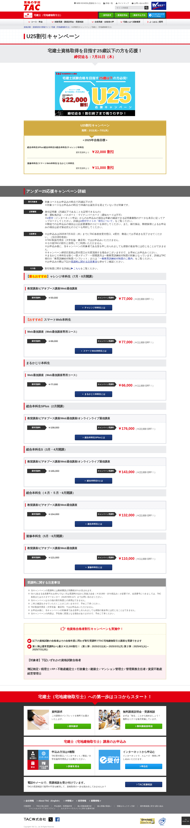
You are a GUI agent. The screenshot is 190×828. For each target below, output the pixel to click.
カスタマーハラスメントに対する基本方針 (78, 808)
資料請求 (107, 15)
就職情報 (95, 801)
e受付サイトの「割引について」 (97, 221)
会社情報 (30, 801)
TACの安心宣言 (42, 806)
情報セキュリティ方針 (126, 806)
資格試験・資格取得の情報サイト (37, 27)
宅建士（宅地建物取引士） (48, 15)
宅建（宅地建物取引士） (61, 27)
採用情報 (82, 801)
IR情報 (68, 801)
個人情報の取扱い (104, 806)
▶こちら (75, 268)
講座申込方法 (139, 15)
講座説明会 (123, 15)
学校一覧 (109, 3)
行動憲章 (27, 806)
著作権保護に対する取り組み (151, 806)
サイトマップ (123, 3)
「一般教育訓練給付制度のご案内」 (116, 258)
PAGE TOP (185, 821)
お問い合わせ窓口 (141, 3)
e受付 (50, 218)
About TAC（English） (49, 801)
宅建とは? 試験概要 (131, 22)
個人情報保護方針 (84, 806)
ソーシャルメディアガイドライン (42, 808)
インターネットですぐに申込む (158, 15)
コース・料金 (37, 22)
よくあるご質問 (156, 22)
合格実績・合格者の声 (104, 22)
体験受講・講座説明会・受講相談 (68, 22)
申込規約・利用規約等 (63, 806)
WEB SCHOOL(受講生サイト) (88, 3)
